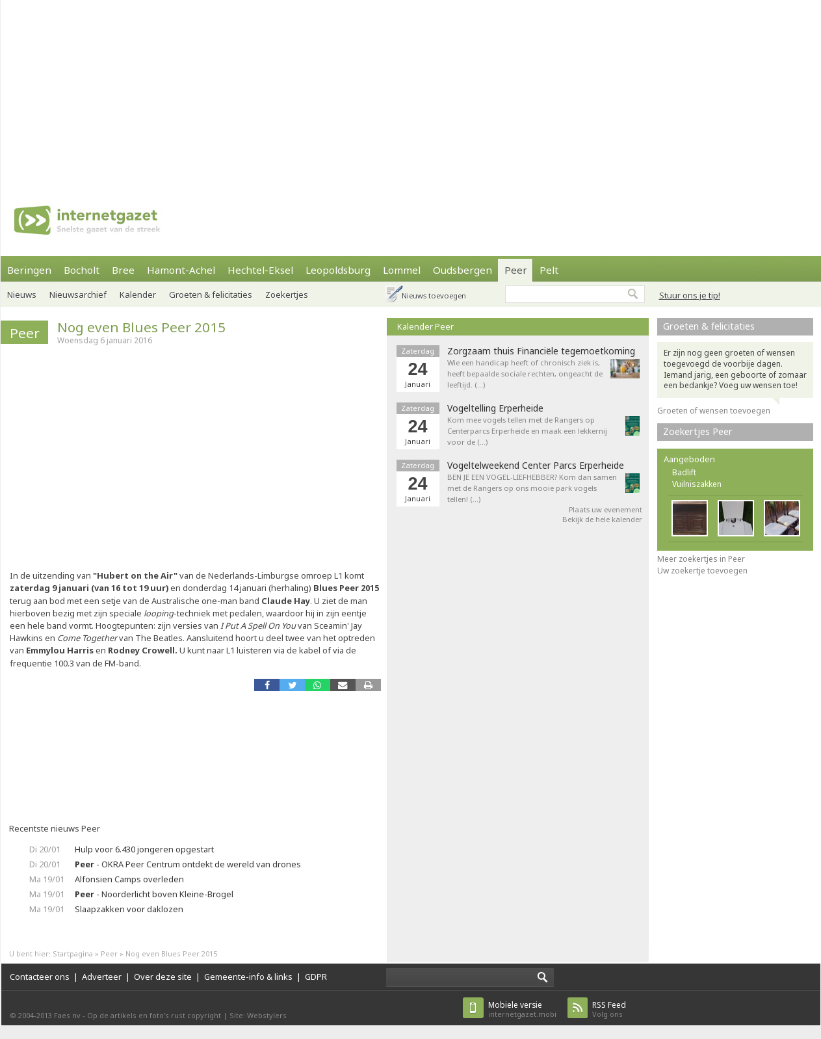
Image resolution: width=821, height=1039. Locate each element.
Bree (123, 269)
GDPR (316, 976)
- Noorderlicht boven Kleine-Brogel (154, 894)
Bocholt (81, 269)
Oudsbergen (462, 269)
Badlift (684, 472)
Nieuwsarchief (78, 294)
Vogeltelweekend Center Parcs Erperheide (535, 465)
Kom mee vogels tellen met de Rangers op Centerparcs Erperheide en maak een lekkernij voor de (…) (527, 431)
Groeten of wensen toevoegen (713, 410)
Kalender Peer (425, 326)
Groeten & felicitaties (210, 294)
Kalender (138, 294)
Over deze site (163, 976)
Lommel (402, 269)
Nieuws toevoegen (434, 295)
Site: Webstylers (258, 1015)
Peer (515, 269)
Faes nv (67, 1015)
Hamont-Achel (181, 269)
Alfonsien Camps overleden (129, 879)
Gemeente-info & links (248, 976)
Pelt (549, 269)
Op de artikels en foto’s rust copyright (154, 1015)
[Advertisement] (301, 91)
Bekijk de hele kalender (602, 519)
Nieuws (21, 294)
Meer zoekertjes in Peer (701, 558)
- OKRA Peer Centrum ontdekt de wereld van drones (188, 864)
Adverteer (102, 976)
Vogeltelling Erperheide (495, 408)
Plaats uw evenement (605, 509)
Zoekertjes (286, 294)
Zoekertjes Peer (698, 431)
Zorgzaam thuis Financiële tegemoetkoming (541, 351)
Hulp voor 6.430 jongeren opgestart (144, 849)
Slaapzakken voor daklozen (129, 909)
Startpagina (73, 953)
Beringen (29, 269)
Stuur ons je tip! (689, 295)
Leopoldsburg (338, 269)
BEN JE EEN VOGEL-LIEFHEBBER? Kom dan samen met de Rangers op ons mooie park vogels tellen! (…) (532, 488)
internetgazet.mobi (522, 1009)
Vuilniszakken (697, 484)
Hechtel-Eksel (260, 269)
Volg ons (609, 1009)
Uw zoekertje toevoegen (702, 570)
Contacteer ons (40, 976)
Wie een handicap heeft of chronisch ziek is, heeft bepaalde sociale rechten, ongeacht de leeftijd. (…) (525, 373)
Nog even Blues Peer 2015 (141, 327)
